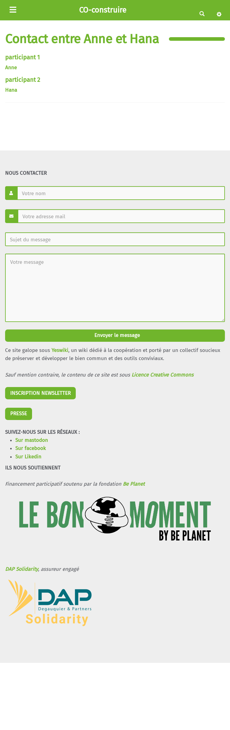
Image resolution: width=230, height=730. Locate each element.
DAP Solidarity (21, 569)
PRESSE (18, 413)
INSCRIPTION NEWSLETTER (40, 393)
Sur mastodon (31, 440)
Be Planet (134, 484)
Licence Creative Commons (162, 375)
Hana (11, 90)
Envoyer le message (116, 335)
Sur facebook (30, 448)
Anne (11, 67)
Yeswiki (60, 350)
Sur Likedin (28, 457)
